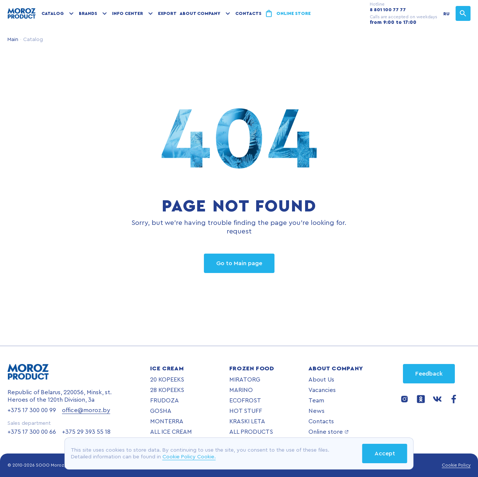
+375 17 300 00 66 (31, 432)
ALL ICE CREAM (171, 432)
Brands (88, 13)
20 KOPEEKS (167, 380)
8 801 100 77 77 (388, 9)
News (316, 411)
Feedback (429, 374)
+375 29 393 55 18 (86, 432)
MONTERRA (166, 421)
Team (316, 401)
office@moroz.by (86, 410)
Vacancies (322, 390)
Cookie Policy (456, 465)
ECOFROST (245, 401)
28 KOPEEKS (167, 390)
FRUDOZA (164, 401)
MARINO (241, 390)
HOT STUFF (245, 411)
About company (200, 13)
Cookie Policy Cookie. (189, 456)
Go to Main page (239, 263)
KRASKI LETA (247, 421)
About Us (321, 380)
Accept (385, 453)
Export (167, 13)
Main (12, 39)
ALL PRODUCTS (251, 432)
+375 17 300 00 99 (31, 410)
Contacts (248, 13)
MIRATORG (244, 380)
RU (446, 14)
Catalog (52, 13)
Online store (293, 13)
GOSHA (160, 411)
